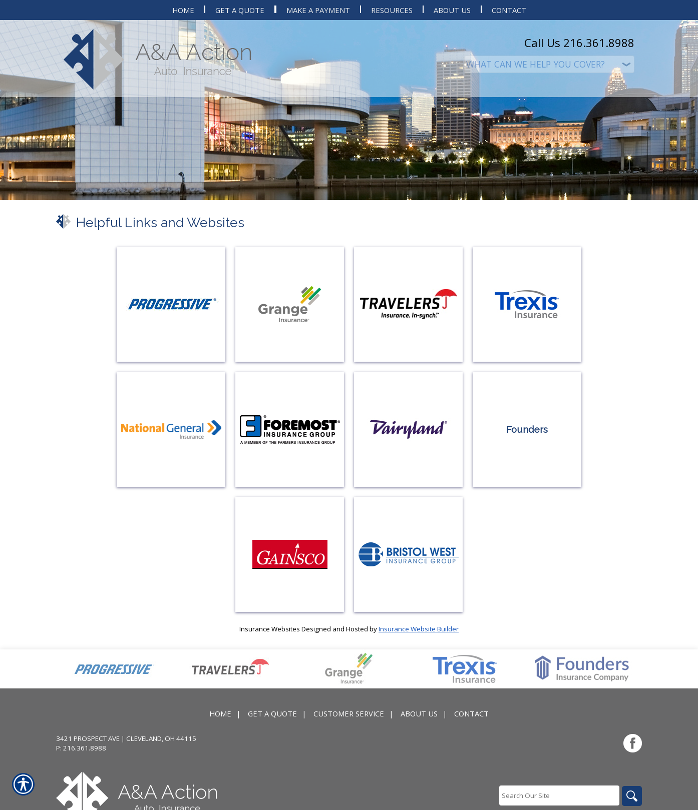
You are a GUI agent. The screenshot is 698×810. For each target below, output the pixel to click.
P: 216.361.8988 (81, 747)
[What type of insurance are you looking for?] (549, 64)
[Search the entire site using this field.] (559, 795)
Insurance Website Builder (419, 628)
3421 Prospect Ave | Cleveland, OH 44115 (126, 738)
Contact (471, 713)
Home (220, 713)
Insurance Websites (269, 628)
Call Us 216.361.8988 (579, 42)
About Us (419, 713)
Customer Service (348, 713)
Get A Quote (272, 713)
